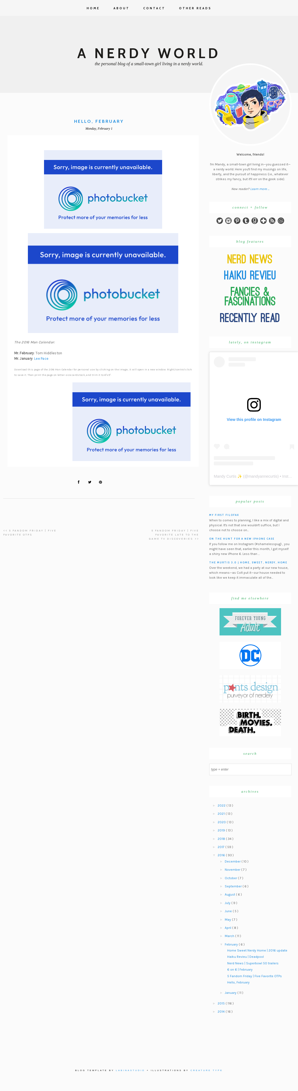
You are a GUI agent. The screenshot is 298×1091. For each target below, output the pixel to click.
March (230, 936)
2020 (222, 822)
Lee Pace (41, 358)
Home (93, 8)
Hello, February (238, 982)
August (230, 894)
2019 (222, 830)
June (229, 911)
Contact (154, 8)
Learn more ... (259, 189)
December (233, 861)
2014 (222, 1011)
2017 (221, 847)
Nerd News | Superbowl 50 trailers (253, 963)
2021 (222, 814)
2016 (222, 855)
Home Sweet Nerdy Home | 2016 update (257, 950)
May (228, 919)
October (231, 878)
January (231, 993)
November (233, 870)
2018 (222, 839)
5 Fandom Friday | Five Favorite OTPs (254, 976)
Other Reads (195, 8)
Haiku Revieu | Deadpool (245, 957)
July (228, 903)
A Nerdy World (149, 53)
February (232, 944)
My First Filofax (224, 514)
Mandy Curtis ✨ (228, 476)
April (228, 928)
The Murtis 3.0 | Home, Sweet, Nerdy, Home (248, 562)
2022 (222, 805)
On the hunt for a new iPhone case (241, 538)
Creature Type (207, 1070)
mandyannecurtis (262, 476)
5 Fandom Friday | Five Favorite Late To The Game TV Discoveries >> (174, 535)
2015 (222, 1003)
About (121, 8)
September (234, 886)
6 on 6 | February (240, 969)
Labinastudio (130, 1070)
